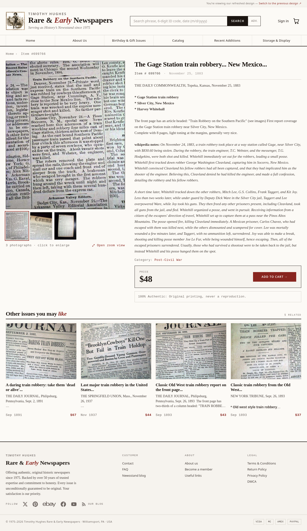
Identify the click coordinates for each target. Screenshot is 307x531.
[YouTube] (74, 504)
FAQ (125, 469)
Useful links (193, 475)
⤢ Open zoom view (108, 245)
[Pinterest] (35, 504)
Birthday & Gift (129, 40)
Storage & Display (276, 40)
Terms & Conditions (261, 463)
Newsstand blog (134, 475)
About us (191, 463)
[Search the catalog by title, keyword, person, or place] (178, 21)
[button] (65, 135)
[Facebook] (63, 504)
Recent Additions (227, 40)
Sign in (283, 21)
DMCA (251, 481)
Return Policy (256, 469)
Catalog (178, 40)
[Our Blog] (92, 504)
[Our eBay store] (49, 504)
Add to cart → (275, 277)
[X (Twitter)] (25, 504)
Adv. (254, 20)
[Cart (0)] (296, 21)
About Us (80, 40)
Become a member (199, 469)
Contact (128, 463)
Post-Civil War (168, 260)
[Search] (237, 21)
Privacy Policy (257, 475)
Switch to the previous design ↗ (280, 3)
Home (30, 40)
